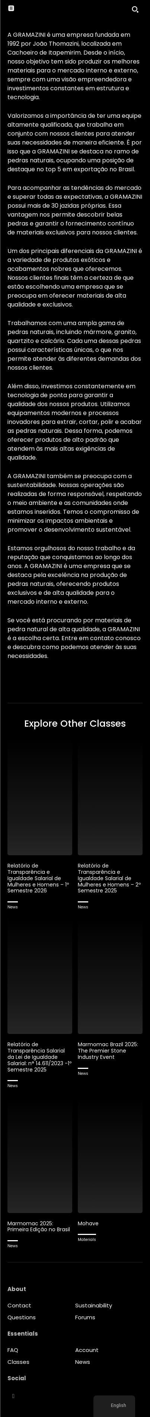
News (12, 907)
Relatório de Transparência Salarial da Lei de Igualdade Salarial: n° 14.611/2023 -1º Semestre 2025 (39, 1057)
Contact (19, 1305)
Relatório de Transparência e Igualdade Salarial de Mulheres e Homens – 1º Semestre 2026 (38, 878)
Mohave (88, 1223)
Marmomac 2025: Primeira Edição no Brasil (38, 1226)
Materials (87, 1239)
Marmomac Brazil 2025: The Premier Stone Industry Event (108, 1051)
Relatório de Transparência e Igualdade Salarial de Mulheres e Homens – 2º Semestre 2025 (109, 878)
